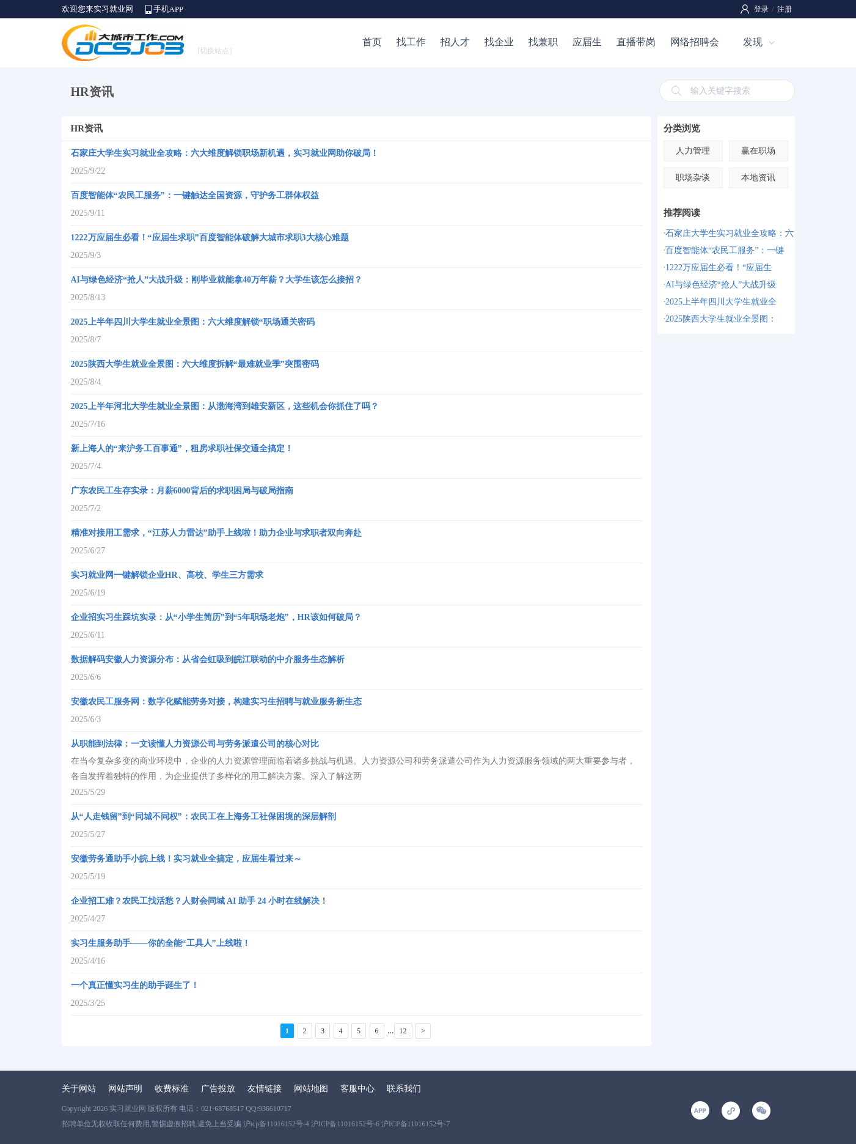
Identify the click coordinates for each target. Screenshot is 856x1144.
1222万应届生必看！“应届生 (718, 267)
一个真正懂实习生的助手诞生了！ (135, 985)
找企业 (499, 42)
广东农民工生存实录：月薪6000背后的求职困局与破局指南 (182, 490)
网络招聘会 (694, 42)
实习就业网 (127, 1108)
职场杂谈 (693, 177)
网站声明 (125, 1088)
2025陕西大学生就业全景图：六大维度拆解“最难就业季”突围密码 (195, 364)
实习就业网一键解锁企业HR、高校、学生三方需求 (167, 575)
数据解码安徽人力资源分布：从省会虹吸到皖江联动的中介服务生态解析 (208, 659)
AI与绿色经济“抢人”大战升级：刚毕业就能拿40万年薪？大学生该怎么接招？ (217, 279)
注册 (784, 9)
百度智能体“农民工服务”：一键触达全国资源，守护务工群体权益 (195, 195)
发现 (753, 42)
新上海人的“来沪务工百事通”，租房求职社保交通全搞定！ (182, 448)
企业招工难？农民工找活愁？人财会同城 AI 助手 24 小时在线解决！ (200, 901)
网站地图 (311, 1088)
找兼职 (543, 42)
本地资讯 (758, 177)
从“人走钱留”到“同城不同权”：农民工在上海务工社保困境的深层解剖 (203, 816)
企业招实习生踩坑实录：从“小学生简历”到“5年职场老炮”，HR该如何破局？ (216, 617)
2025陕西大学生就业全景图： (721, 318)
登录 (761, 9)
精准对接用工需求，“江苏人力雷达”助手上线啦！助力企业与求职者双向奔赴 (216, 532)
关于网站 (79, 1088)
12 (403, 1031)
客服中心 (357, 1088)
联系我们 (404, 1088)
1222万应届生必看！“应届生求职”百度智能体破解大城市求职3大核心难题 (210, 237)
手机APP (168, 8)
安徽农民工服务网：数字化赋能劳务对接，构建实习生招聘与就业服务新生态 (216, 701)
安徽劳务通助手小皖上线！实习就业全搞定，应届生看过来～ (186, 858)
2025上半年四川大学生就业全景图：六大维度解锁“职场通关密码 (193, 322)
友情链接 (264, 1088)
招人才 (455, 42)
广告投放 (218, 1088)
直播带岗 (636, 42)
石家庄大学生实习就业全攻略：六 (729, 233)
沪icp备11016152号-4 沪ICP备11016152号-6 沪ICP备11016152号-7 (346, 1124)
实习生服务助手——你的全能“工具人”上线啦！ (161, 943)
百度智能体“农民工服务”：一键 (724, 250)
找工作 (411, 42)
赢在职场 (758, 150)
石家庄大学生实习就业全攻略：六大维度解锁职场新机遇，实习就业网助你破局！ (225, 153)
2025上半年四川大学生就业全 (721, 301)
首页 (372, 42)
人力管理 (693, 150)
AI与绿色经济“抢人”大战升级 (720, 284)
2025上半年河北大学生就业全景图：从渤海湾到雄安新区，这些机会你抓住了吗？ (225, 406)
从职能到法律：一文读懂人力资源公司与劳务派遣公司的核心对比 (195, 743)
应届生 (587, 42)
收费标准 (172, 1088)
